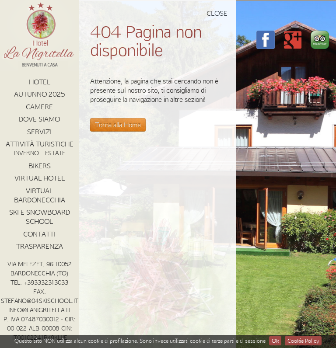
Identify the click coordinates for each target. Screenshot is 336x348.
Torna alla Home (118, 124)
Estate (55, 153)
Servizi (39, 131)
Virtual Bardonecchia (39, 195)
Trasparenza (39, 246)
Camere (39, 106)
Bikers (39, 165)
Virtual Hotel (39, 178)
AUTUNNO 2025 (39, 94)
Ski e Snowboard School (39, 217)
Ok (275, 340)
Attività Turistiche (40, 143)
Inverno (26, 153)
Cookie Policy (303, 340)
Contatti (39, 234)
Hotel (39, 81)
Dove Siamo (39, 119)
